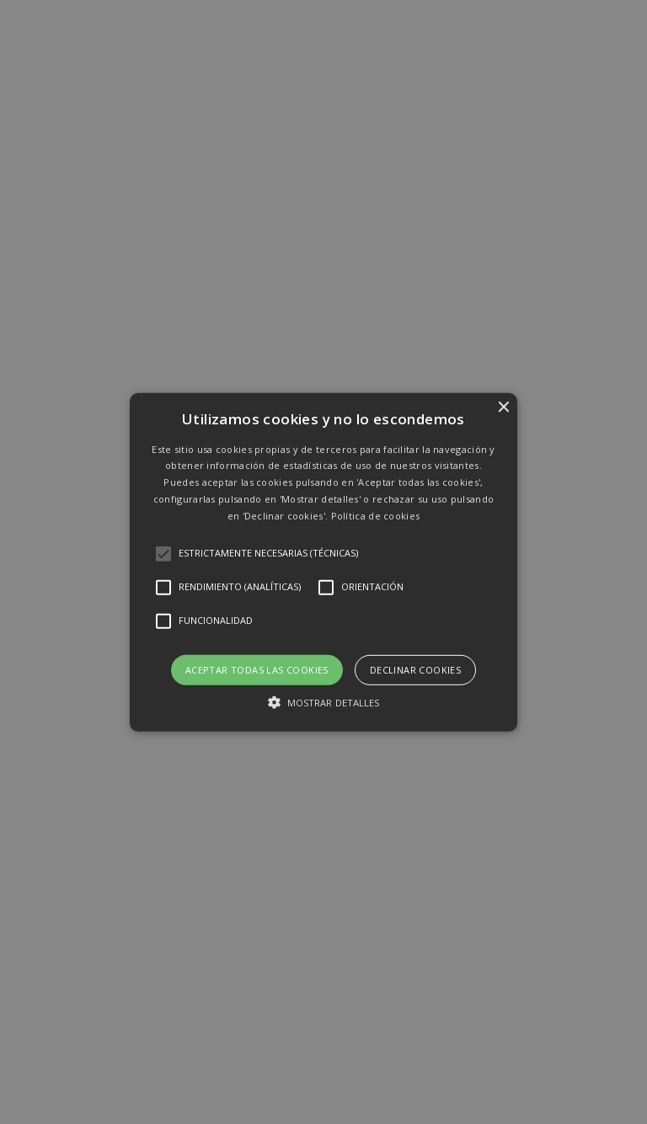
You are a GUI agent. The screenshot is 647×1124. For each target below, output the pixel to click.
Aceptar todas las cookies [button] (257, 669)
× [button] (502, 407)
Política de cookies (375, 515)
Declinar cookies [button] (415, 669)
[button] (324, 561)
